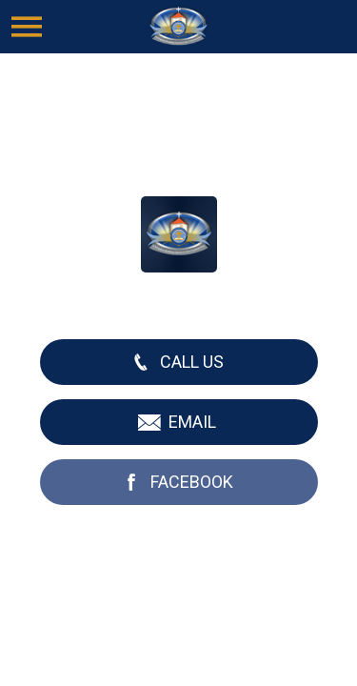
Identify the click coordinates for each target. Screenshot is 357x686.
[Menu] (27, 27)
